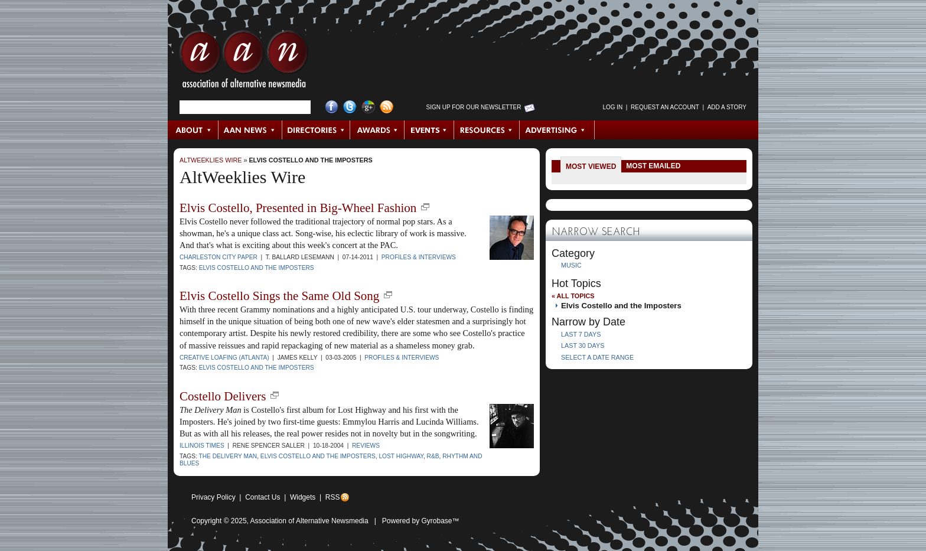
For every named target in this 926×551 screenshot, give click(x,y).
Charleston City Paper (218, 257)
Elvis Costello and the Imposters (310, 160)
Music (571, 265)
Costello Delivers (223, 396)
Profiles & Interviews (419, 257)
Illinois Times (202, 445)
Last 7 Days (581, 334)
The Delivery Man (227, 456)
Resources (487, 129)
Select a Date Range (597, 357)
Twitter (350, 107)
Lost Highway (401, 456)
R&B (433, 456)
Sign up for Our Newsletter (473, 107)
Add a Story (726, 107)
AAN (243, 62)
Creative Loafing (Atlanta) (224, 357)
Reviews (366, 445)
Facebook (331, 107)
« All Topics (573, 295)
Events (429, 129)
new (425, 207)
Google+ (368, 107)
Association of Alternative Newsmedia (309, 521)
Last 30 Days (582, 345)
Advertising (557, 129)
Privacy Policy (213, 497)
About (193, 129)
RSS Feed (386, 107)
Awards (377, 129)
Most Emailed (653, 166)
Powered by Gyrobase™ (420, 521)
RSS (332, 497)
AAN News (250, 129)
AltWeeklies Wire (211, 160)
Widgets (302, 497)
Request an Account (665, 107)
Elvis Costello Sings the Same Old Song (279, 296)
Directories (316, 129)
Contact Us (262, 497)
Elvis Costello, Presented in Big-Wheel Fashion (298, 208)
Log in (612, 107)
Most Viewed (591, 166)
